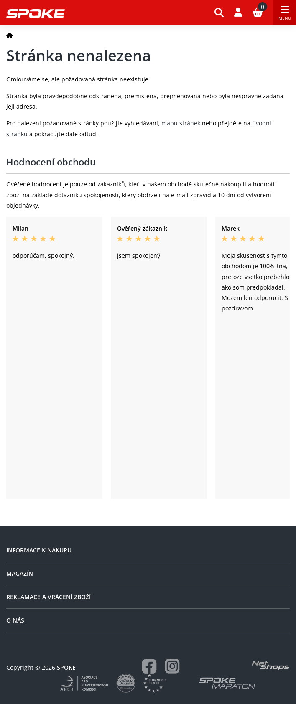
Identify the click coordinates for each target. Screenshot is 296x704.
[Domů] (9, 35)
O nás (15, 620)
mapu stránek (180, 123)
